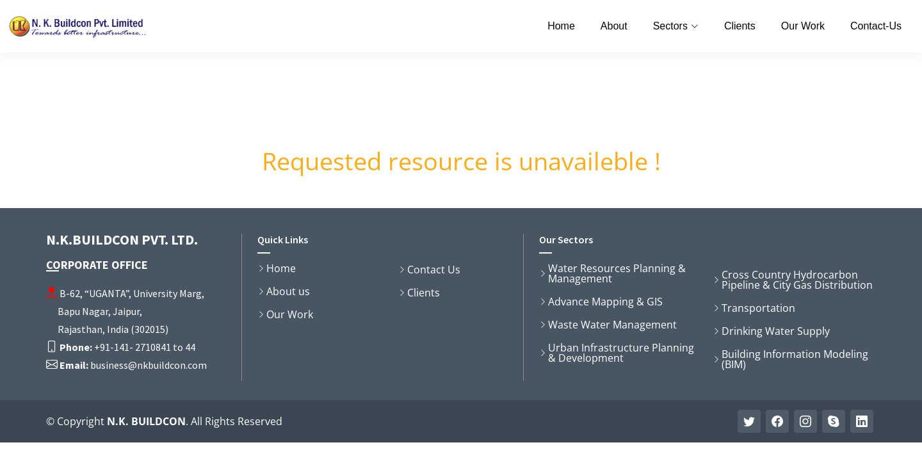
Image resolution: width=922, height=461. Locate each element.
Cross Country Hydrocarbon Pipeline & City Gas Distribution (797, 280)
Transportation (758, 308)
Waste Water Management (612, 324)
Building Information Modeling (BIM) (795, 359)
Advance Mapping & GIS (605, 301)
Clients (740, 25)
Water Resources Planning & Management (617, 273)
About (614, 25)
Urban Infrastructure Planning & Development (621, 353)
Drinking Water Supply (776, 331)
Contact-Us (876, 25)
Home (561, 25)
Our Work (803, 25)
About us (288, 291)
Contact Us (433, 269)
